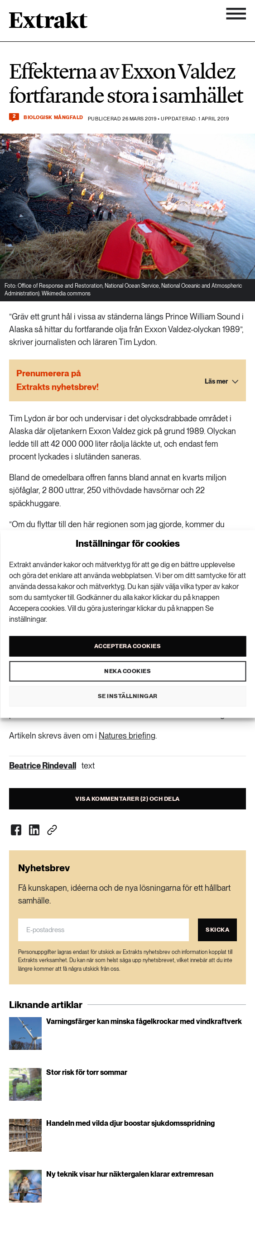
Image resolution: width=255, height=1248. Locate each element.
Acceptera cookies (127, 646)
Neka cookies (127, 671)
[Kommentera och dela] (14, 117)
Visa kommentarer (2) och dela (127, 798)
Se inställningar (128, 696)
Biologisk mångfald (53, 117)
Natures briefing (127, 735)
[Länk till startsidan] (48, 23)
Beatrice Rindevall (42, 765)
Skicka (217, 929)
